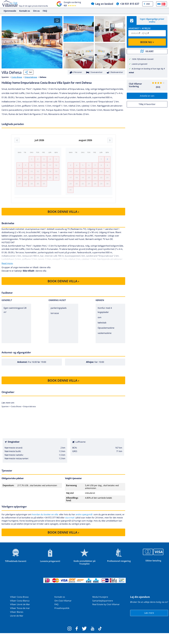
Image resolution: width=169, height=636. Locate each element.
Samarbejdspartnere (102, 603)
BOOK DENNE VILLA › (63, 214)
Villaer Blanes (16, 614)
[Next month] (109, 140)
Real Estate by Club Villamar (106, 607)
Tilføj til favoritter (147, 104)
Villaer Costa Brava (19, 599)
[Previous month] (17, 140)
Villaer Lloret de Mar (20, 607)
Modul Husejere (100, 599)
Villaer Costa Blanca (19, 603)
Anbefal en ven (147, 95)
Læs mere (149, 615)
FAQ (45, 10)
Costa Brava (16, 77)
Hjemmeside (10, 10)
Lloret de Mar (16, 618)
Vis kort (147, 51)
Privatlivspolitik (61, 610)
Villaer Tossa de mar (20, 610)
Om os (36, 10)
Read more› (7, 266)
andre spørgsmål (84, 517)
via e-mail (69, 520)
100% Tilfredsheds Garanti (143, 59)
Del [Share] (28, 72)
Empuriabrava (31, 77)
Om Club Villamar (63, 603)
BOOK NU (147, 42)
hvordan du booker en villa (45, 517)
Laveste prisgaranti (139, 63)
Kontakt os (24, 10)
